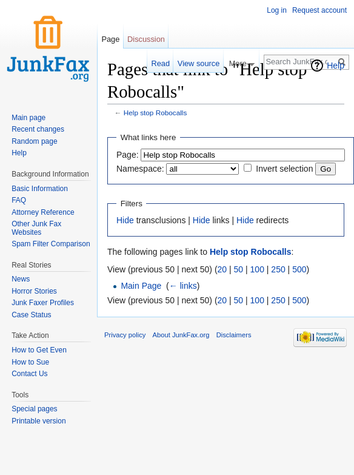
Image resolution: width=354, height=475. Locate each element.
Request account (319, 10)
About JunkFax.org (181, 335)
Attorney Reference (43, 212)
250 (278, 269)
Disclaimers (234, 335)
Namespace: (140, 168)
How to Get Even (39, 350)
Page (110, 39)
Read (160, 63)
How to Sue (30, 362)
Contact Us (29, 373)
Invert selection (284, 168)
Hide (125, 220)
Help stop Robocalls (155, 112)
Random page (34, 141)
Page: (127, 155)
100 (257, 269)
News (21, 279)
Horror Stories (34, 291)
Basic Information (40, 188)
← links (183, 286)
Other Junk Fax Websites (36, 228)
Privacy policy (124, 335)
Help (335, 65)
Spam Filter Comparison (51, 244)
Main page (28, 117)
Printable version (38, 421)
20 (222, 269)
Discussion (146, 39)
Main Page (141, 286)
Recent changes (38, 129)
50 (239, 269)
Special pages (34, 409)
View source (198, 63)
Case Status (31, 315)
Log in (277, 10)
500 (299, 269)
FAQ (19, 200)
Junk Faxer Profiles (43, 302)
